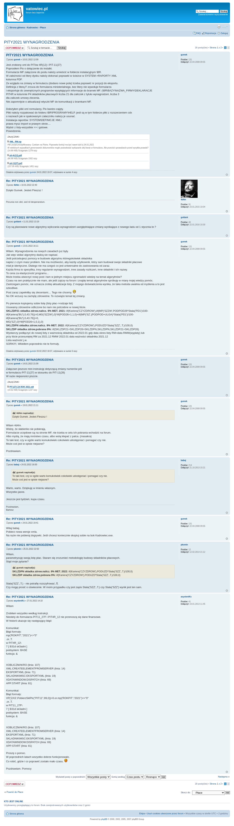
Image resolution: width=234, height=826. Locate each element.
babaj (16, 464)
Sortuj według (127, 777)
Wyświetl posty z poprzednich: (83, 777)
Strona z (216, 47)
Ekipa (142, 813)
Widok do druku (219, 27)
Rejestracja (210, 33)
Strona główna (17, 27)
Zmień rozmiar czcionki (225, 27)
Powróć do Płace (14, 792)
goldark (17, 222)
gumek (17, 59)
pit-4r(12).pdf (16, 155)
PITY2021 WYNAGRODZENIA (31, 42)
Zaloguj (224, 33)
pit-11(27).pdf (16, 163)
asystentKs (19, 601)
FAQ (198, 33)
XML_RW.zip (15, 142)
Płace (43, 27)
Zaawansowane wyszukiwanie (213, 14)
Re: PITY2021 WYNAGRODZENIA (30, 180)
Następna (223, 776)
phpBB (104, 819)
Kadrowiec (32, 27)
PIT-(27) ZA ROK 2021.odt (22, 387)
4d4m (16, 185)
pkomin (17, 549)
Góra (227, 175)
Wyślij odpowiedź (14, 47)
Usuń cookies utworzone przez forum (165, 813)
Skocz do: (186, 792)
